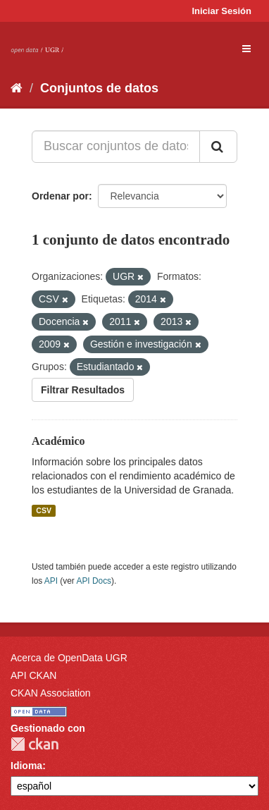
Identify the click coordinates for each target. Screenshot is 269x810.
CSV (43, 510)
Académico (58, 441)
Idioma (26, 765)
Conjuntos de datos (99, 88)
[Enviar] (218, 146)
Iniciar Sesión (221, 11)
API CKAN (33, 675)
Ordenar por (60, 196)
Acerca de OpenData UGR (69, 657)
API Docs (93, 581)
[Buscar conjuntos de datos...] (116, 146)
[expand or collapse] (246, 49)
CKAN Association (51, 693)
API (51, 581)
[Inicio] (17, 88)
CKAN (34, 744)
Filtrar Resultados (83, 389)
